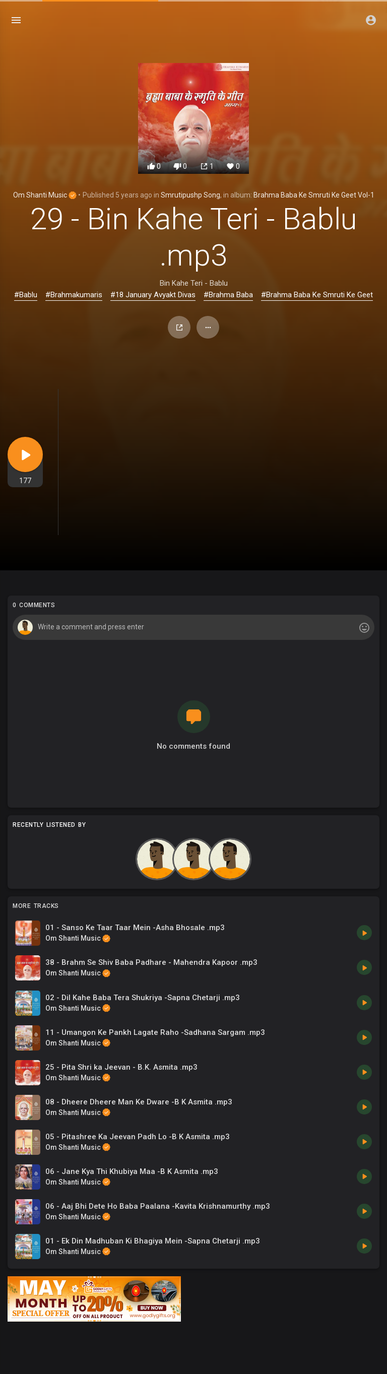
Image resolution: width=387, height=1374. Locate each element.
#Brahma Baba (228, 294)
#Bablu (25, 294)
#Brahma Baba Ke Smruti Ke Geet (317, 294)
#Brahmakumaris (73, 294)
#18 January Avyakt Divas (153, 294)
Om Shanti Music (45, 195)
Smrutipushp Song (190, 195)
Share (179, 327)
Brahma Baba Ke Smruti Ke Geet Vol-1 (313, 195)
